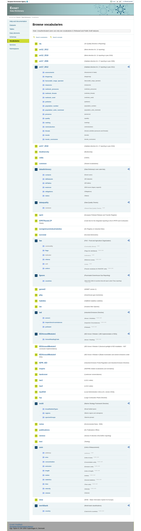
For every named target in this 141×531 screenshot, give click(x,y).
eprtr (41, 215)
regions (47, 413)
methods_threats (51, 93)
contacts (48, 175)
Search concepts (57, 37)
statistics (48, 479)
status (47, 196)
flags (47, 250)
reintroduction (50, 127)
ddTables (48, 183)
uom (41, 447)
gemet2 (42, 289)
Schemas (13, 37)
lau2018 (42, 392)
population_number (51, 106)
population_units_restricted (54, 110)
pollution (48, 102)
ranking (47, 122)
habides (42, 301)
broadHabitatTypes (51, 409)
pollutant (48, 327)
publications (44, 430)
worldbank (43, 506)
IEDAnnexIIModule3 (47, 346)
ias (40, 307)
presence (48, 114)
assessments (49, 72)
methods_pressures (52, 89)
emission (48, 466)
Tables (12, 29)
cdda (41, 158)
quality (47, 118)
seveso (42, 436)
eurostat (42, 235)
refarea (47, 259)
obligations (49, 191)
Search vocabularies (41, 37)
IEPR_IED (43, 363)
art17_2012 (43, 67)
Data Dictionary (26, 17)
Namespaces (14, 49)
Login (113, 1)
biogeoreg (48, 76)
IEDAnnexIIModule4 (47, 355)
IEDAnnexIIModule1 (47, 334)
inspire (42, 369)
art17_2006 (43, 61)
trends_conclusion (51, 139)
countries (48, 281)
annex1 (47, 318)
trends (47, 135)
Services (13, 45)
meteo (47, 475)
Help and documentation (18, 21)
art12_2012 (43, 49)
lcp (40, 398)
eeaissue (48, 187)
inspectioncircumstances (53, 322)
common (43, 163)
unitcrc (47, 268)
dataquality (43, 202)
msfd (41, 403)
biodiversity (44, 152)
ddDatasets (49, 179)
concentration (50, 462)
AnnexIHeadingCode (52, 339)
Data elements (15, 33)
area (46, 457)
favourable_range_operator (54, 81)
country (47, 511)
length (47, 470)
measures (48, 85)
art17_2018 (43, 146)
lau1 (41, 380)
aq (40, 44)
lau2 (41, 386)
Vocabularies (14, 41)
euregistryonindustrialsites (50, 229)
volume (47, 493)
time (46, 484)
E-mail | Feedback (16, 524)
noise (41, 424)
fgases (42, 275)
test (40, 441)
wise (41, 500)
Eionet (18, 17)
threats (47, 131)
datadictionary (45, 169)
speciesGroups (50, 417)
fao (40, 241)
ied (40, 312)
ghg (40, 295)
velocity (48, 488)
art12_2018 (43, 55)
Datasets (13, 25)
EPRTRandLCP (45, 221)
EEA (18, 1)
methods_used (50, 97)
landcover (43, 374)
